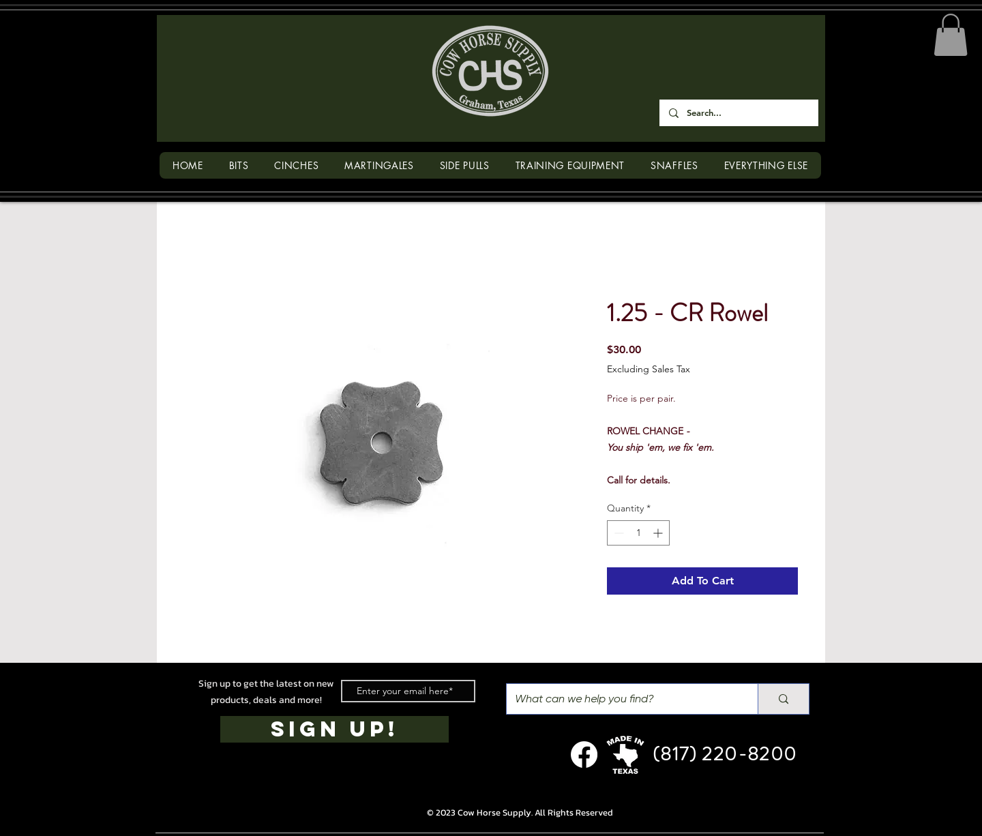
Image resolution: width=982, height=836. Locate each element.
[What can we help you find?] (622, 699)
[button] (950, 35)
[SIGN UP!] (334, 729)
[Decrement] (617, 533)
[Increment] (659, 533)
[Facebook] (584, 754)
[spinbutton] (638, 533)
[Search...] (738, 113)
